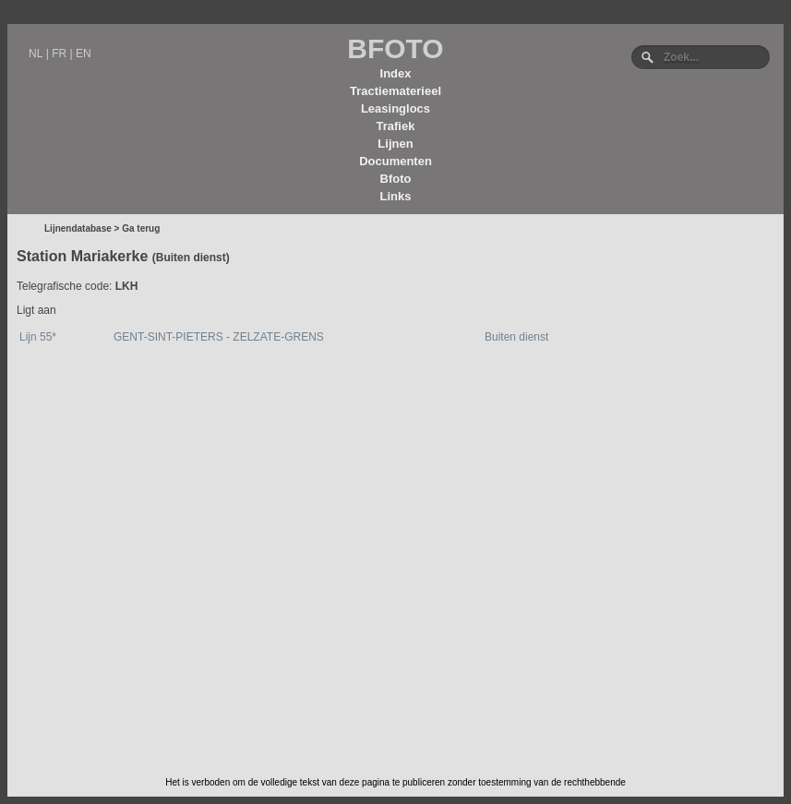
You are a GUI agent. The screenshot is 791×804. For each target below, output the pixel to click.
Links (396, 196)
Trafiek (396, 126)
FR (59, 53)
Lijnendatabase (78, 228)
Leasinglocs (395, 108)
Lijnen (395, 143)
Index (396, 73)
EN (83, 53)
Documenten (395, 161)
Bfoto (396, 179)
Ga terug (141, 228)
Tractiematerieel (395, 91)
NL (35, 53)
